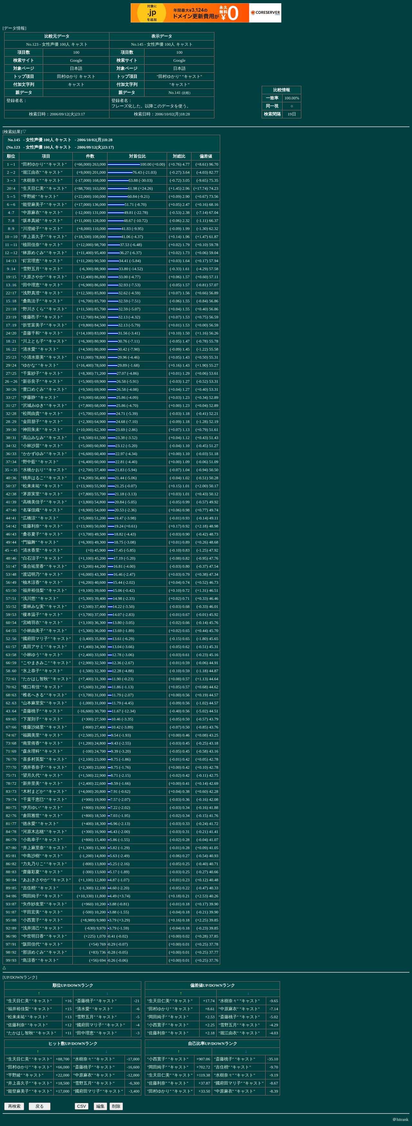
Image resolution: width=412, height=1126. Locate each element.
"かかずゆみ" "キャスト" (44, 454)
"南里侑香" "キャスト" (41, 743)
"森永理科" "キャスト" (41, 751)
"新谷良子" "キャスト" (41, 381)
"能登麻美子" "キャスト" (44, 204)
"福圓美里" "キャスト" (41, 735)
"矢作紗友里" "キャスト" (44, 904)
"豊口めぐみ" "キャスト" (44, 389)
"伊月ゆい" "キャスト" (41, 807)
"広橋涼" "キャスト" (39, 518)
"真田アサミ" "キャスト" (44, 647)
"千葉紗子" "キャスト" (41, 373)
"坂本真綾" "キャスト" (41, 220)
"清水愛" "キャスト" (39, 349)
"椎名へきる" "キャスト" (44, 695)
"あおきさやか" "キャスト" (46, 880)
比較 (186, 93)
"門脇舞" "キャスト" (39, 542)
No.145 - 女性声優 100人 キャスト (161, 44)
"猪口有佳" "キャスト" (41, 687)
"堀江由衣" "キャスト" (41, 172)
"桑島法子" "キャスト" (41, 301)
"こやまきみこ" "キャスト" (46, 663)
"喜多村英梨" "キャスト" (44, 759)
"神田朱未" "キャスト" (41, 429)
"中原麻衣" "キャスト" (41, 212)
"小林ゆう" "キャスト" (41, 655)
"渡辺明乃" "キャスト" (41, 574)
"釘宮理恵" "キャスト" (41, 261)
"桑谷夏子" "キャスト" (41, 534)
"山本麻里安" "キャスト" (44, 703)
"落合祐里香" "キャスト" (44, 566)
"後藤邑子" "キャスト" (41, 317)
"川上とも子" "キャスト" (44, 341)
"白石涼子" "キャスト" (41, 558)
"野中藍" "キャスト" (39, 462)
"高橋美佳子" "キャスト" (44, 502)
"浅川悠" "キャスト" (39, 598)
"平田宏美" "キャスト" (41, 912)
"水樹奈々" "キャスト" (41, 180)
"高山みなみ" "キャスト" (44, 437)
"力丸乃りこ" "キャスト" (44, 864)
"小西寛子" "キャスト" (41, 920)
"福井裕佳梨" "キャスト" (44, 590)
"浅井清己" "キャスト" (41, 928)
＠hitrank (400, 1119)
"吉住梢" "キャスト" (39, 888)
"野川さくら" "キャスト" (44, 309)
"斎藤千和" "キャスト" (41, 333)
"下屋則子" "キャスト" (41, 719)
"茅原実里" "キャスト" (41, 494)
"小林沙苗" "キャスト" (41, 446)
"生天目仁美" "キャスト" (44, 188)
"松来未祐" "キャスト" (41, 486)
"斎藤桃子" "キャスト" (41, 711)
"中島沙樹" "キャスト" (41, 856)
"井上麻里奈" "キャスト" (44, 848)
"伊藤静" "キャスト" (39, 397)
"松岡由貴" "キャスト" (41, 413)
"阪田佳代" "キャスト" (41, 944)
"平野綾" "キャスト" (39, 196)
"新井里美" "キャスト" (41, 783)
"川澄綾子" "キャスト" (41, 228)
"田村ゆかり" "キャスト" (44, 164)
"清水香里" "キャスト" (41, 550)
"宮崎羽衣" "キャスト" (41, 622)
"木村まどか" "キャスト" (44, 791)
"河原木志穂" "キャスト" (44, 831)
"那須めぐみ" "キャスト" (44, 952)
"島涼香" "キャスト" (39, 960)
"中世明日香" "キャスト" (44, 936)
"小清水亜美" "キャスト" (44, 357)
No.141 (174, 92)
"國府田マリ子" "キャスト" (46, 638)
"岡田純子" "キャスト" (41, 896)
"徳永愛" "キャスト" (39, 823)
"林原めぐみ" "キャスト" (44, 253)
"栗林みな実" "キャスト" (44, 606)
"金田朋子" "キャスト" (41, 421)
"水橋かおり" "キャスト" (44, 470)
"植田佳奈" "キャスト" (41, 245)
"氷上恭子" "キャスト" (41, 671)
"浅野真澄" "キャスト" (41, 293)
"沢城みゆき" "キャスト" (44, 405)
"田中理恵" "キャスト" (41, 285)
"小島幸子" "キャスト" (41, 840)
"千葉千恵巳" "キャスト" (44, 799)
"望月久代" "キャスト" (41, 775)
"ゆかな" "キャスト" (39, 365)
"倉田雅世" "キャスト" (41, 815)
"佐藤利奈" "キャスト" (41, 526)
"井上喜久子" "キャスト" (44, 236)
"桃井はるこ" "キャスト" (44, 478)
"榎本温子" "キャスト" (41, 614)
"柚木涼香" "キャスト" (41, 582)
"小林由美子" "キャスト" (44, 630)
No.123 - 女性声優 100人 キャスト (57, 44)
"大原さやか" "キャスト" (44, 277)
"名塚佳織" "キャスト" (41, 510)
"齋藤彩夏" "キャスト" (41, 872)
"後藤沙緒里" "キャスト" (44, 727)
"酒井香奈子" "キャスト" (44, 767)
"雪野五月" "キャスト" (41, 269)
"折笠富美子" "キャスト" (44, 325)
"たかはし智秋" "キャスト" (46, 679)
